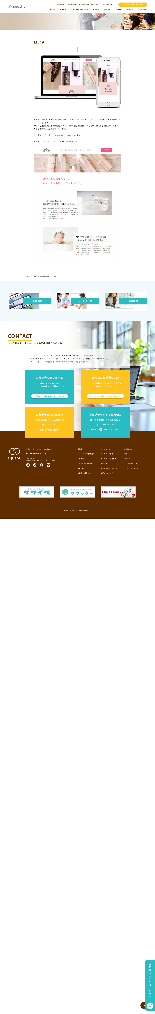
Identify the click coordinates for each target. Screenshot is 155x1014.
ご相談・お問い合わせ (132, 4)
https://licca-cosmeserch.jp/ (66, 135)
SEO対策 (104, 463)
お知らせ (127, 459)
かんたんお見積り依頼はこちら (105, 396)
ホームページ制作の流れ (79, 9)
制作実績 (107, 9)
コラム (126, 454)
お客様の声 (128, 449)
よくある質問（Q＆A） (132, 463)
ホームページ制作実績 (85, 463)
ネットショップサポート (109, 468)
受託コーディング (107, 473)
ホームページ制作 (107, 454)
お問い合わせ (142, 9)
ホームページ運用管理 (108, 459)
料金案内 (96, 9)
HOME (52, 9)
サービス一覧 (105, 449)
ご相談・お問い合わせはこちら (49, 396)
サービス (63, 9)
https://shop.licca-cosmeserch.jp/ (60, 141)
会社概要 (119, 9)
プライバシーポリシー (131, 468)
